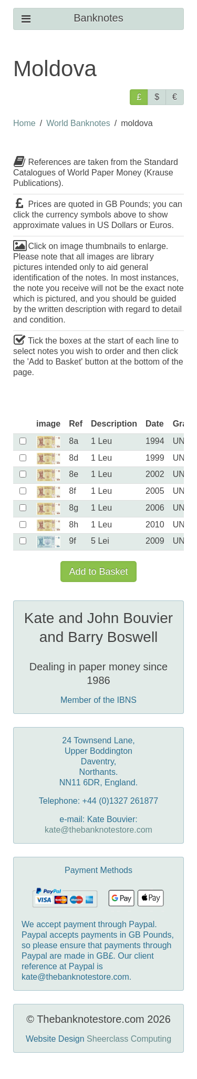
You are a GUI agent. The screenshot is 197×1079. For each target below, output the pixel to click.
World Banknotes (78, 123)
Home (24, 123)
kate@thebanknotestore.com (98, 829)
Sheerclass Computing (129, 1038)
